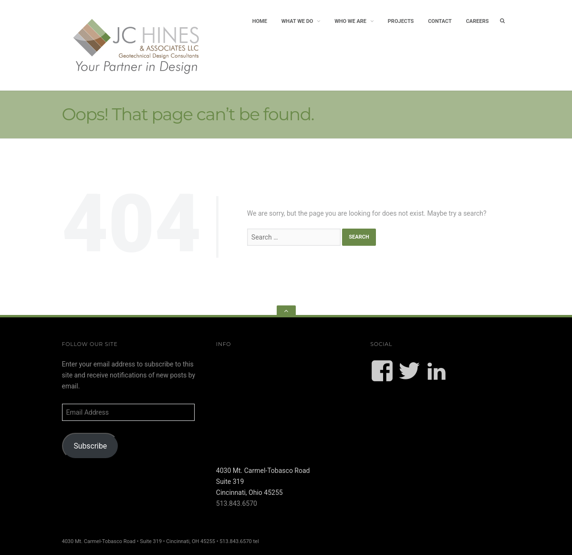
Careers (477, 21)
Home (259, 21)
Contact (440, 21)
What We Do (297, 21)
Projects (401, 21)
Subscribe (90, 445)
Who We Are (350, 21)
